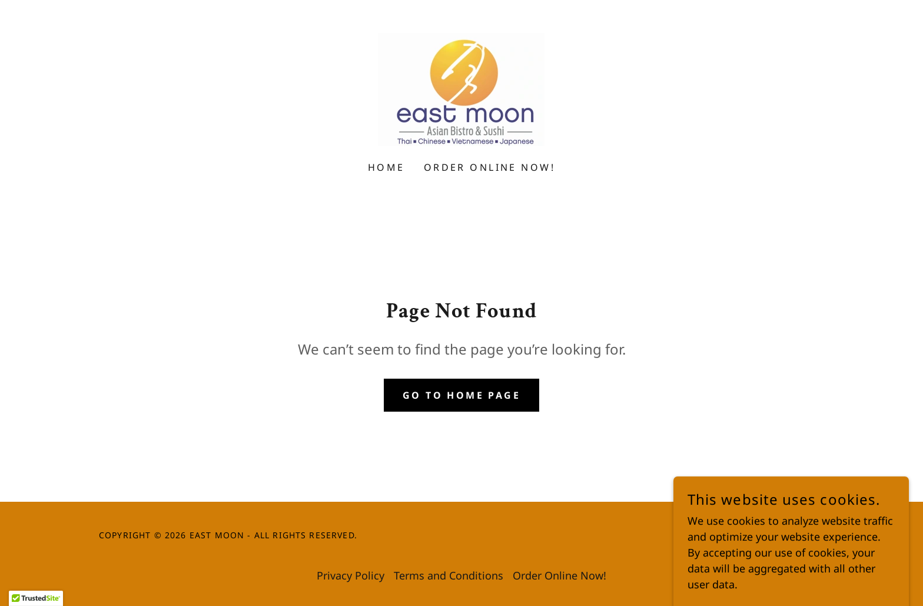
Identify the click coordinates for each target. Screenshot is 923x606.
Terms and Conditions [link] (448, 575)
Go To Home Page (461, 395)
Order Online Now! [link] (489, 167)
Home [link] (386, 167)
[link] (461, 88)
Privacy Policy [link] (350, 575)
